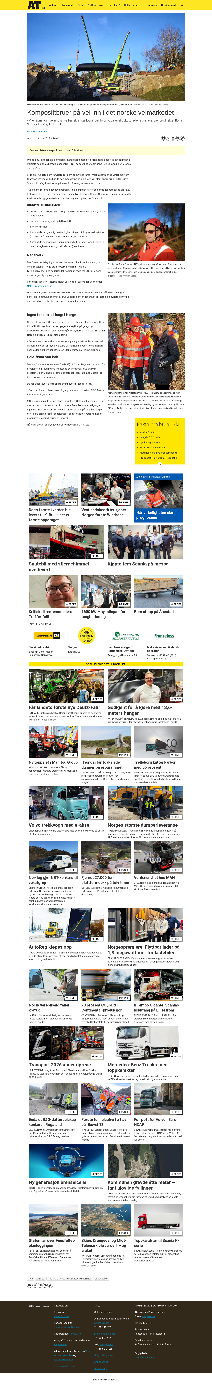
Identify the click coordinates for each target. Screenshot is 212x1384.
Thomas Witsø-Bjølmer (67, 1327)
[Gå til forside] (36, 5)
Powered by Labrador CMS (106, 1380)
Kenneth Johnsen (144, 1357)
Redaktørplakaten (63, 1359)
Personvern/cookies (65, 1366)
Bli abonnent (168, 5)
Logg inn (152, 5)
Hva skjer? (114, 5)
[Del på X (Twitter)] (168, 138)
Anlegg (53, 5)
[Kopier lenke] (182, 138)
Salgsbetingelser (103, 1355)
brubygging (101, 1279)
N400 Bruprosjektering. (40, 286)
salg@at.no (106, 1344)
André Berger (101, 1322)
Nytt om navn (95, 5)
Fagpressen (60, 1344)
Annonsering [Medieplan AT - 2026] (101, 1361)
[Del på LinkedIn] (173, 138)
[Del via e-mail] (177, 138)
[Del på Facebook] (163, 138)
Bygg (80, 5)
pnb (31, 1279)
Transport (67, 5)
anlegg (40, 1279)
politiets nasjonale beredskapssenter (69, 1279)
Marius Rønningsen (104, 1333)
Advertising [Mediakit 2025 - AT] (100, 1368)
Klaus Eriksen (61, 1316)
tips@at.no (76, 1333)
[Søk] (182, 5)
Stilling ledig (131, 5)
